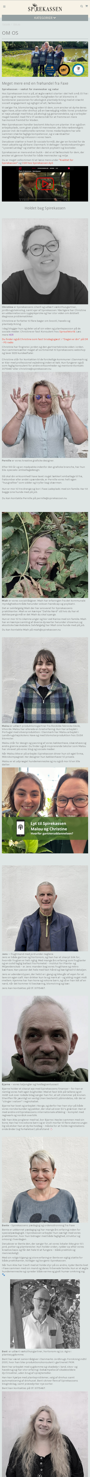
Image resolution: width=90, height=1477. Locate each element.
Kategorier (45, 18)
